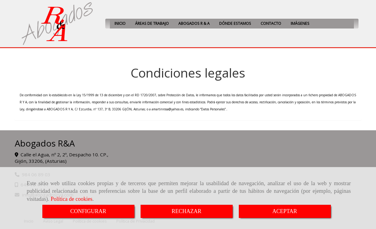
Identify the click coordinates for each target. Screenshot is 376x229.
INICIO (120, 23)
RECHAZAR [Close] (186, 211)
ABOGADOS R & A (194, 23)
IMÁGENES (300, 23)
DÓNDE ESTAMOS (235, 23)
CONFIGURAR (88, 211)
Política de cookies (71, 199)
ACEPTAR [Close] (284, 211)
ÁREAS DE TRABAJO (152, 23)
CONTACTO (271, 23)
